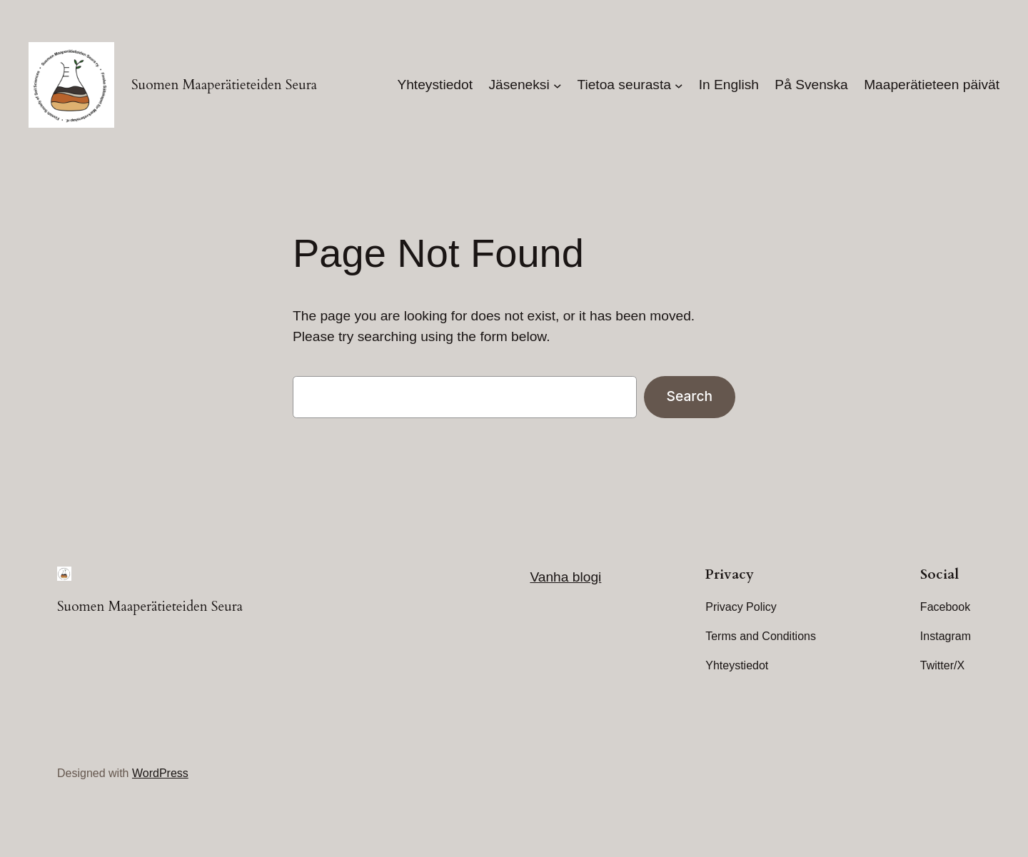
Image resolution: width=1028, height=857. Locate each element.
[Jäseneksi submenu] (557, 85)
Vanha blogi (565, 576)
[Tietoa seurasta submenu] (679, 85)
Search (689, 396)
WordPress (160, 773)
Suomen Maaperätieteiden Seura (224, 85)
